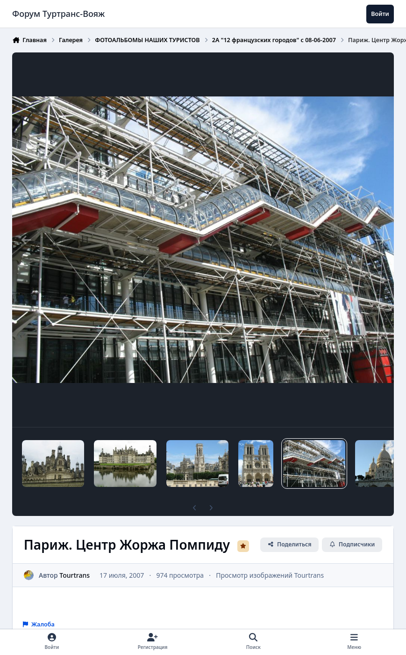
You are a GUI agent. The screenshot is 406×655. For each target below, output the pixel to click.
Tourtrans (74, 574)
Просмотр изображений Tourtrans (270, 574)
